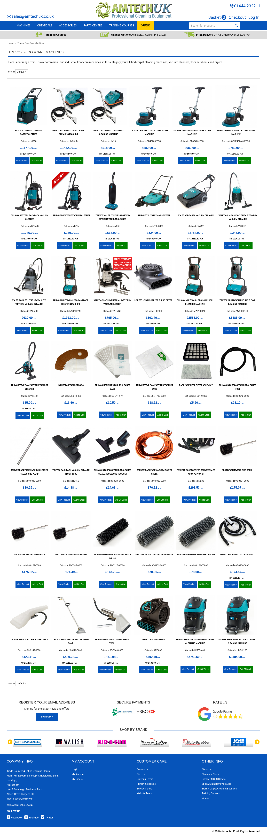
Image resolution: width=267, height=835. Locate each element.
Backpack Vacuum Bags (71, 385)
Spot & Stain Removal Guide (216, 783)
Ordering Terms (145, 779)
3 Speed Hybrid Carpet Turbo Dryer (153, 300)
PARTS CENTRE (92, 25)
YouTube (30, 817)
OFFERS (146, 25)
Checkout (237, 17)
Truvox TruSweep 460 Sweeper (154, 215)
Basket (217, 17)
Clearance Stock (210, 774)
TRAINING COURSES (121, 25)
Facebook (14, 817)
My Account (78, 774)
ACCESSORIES (68, 25)
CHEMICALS (44, 25)
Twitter (46, 817)
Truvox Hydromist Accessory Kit (237, 554)
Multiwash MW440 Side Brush (71, 554)
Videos (205, 798)
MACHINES (23, 25)
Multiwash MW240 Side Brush (237, 470)
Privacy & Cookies (146, 783)
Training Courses (211, 793)
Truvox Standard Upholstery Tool (29, 639)
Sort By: (11, 72)
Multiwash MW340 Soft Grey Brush (196, 554)
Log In (254, 17)
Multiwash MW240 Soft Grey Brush (154, 554)
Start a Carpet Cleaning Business (219, 788)
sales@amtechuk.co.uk (32, 16)
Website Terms (145, 793)
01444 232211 (247, 6)
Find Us (141, 774)
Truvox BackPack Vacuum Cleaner (71, 215)
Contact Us (142, 769)
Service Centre (144, 788)
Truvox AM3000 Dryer (153, 639)
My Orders (77, 779)
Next (257, 741)
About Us (206, 769)
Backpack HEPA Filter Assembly (196, 385)
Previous (10, 741)
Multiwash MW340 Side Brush (29, 554)
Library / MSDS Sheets (213, 779)
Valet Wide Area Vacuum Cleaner (196, 215)
